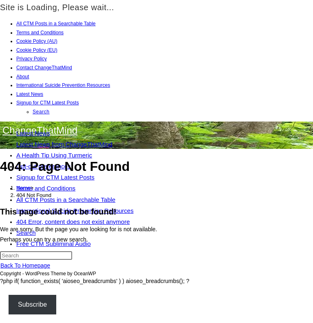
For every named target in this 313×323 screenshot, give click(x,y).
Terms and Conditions (40, 32)
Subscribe (32, 304)
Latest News (29, 94)
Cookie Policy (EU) (36, 50)
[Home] (23, 188)
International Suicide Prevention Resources (63, 85)
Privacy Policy (31, 59)
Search (41, 112)
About (22, 77)
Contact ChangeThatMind (44, 68)
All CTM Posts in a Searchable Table (56, 24)
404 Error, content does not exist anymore (73, 221)
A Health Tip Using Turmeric (54, 155)
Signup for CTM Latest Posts (47, 103)
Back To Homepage (25, 265)
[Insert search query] (36, 255)
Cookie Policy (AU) (36, 41)
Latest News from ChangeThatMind (64, 144)
